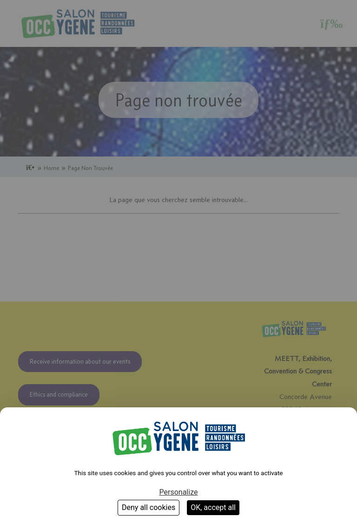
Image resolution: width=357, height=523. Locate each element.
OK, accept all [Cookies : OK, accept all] (213, 507)
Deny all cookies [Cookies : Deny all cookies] (148, 507)
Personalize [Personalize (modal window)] (178, 492)
